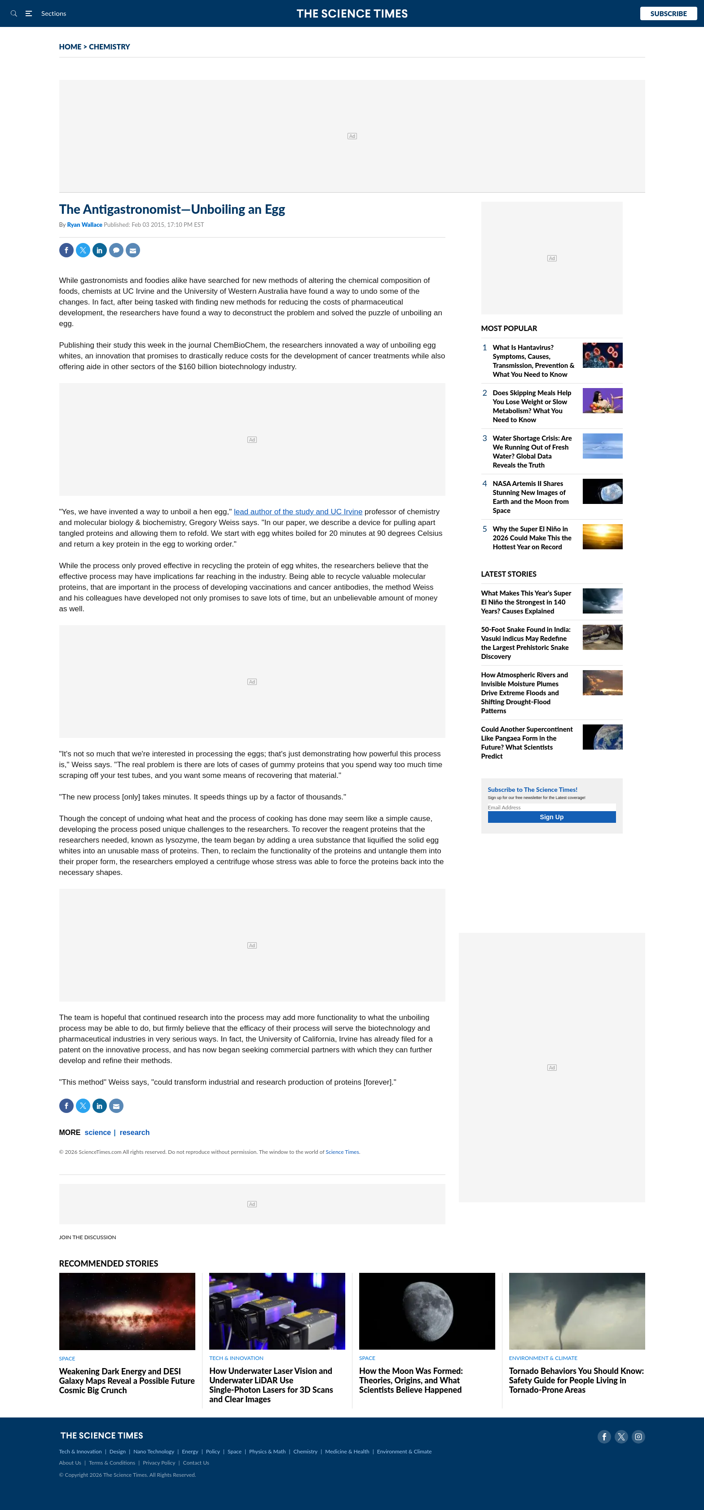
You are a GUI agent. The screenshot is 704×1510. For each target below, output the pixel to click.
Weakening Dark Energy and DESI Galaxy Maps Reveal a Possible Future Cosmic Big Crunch (127, 1380)
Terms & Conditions (112, 1462)
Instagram (638, 1437)
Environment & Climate (404, 1451)
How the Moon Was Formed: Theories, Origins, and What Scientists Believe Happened (411, 1380)
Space (235, 1451)
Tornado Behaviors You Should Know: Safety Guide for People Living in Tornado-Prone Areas (576, 1380)
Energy (190, 1451)
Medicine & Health (347, 1451)
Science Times (342, 1151)
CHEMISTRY (109, 46)
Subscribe (669, 13)
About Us (70, 1462)
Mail (133, 250)
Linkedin (99, 250)
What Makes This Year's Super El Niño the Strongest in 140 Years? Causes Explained (526, 602)
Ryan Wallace (85, 224)
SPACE (67, 1358)
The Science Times (352, 13)
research (135, 1132)
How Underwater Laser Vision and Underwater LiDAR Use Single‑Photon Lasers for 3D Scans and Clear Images (271, 1385)
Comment (116, 250)
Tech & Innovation (80, 1451)
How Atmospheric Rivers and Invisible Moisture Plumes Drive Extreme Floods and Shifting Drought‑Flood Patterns (524, 693)
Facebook (66, 250)
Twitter (83, 250)
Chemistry (305, 1451)
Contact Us (196, 1462)
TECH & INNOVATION (236, 1358)
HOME (70, 46)
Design (118, 1451)
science (98, 1132)
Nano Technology (153, 1451)
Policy (213, 1451)
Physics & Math (267, 1451)
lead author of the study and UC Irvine (298, 512)
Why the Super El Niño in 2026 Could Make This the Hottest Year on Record (532, 538)
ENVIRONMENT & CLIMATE (543, 1358)
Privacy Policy (159, 1462)
